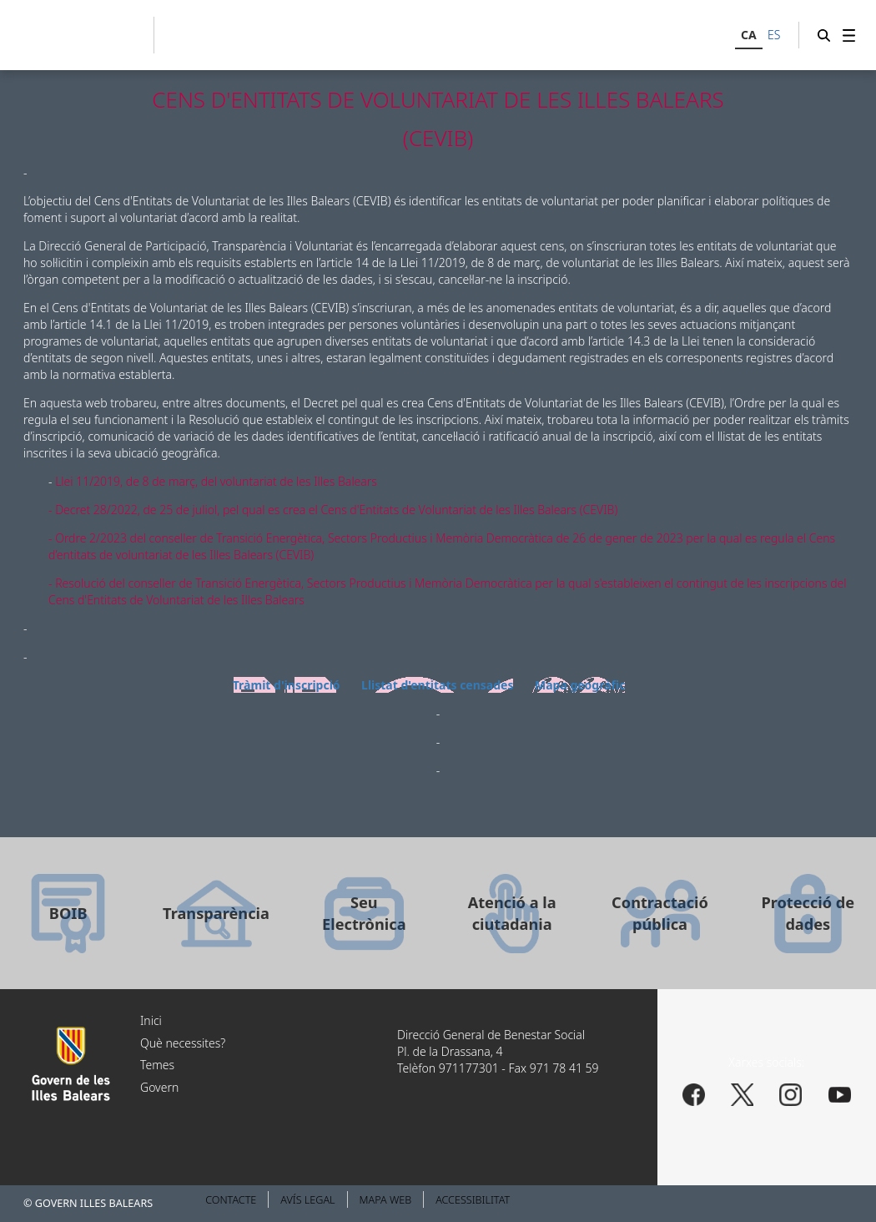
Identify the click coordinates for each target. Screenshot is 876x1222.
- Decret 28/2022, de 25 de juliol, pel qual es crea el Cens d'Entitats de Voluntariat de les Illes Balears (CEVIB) (332, 510)
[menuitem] (849, 35)
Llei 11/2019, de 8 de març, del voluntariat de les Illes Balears (216, 481)
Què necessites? (182, 1043)
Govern (159, 1087)
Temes (157, 1065)
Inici (151, 1020)
